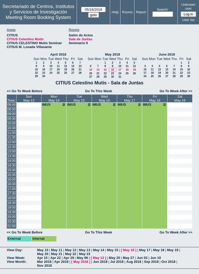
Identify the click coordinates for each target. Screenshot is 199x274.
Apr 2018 (61, 262)
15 (36, 69)
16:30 (11, 184)
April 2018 (58, 54)
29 (36, 76)
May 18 (158, 250)
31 (119, 76)
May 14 (98, 250)
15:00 (11, 170)
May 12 (70, 250)
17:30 (11, 193)
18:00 (11, 198)
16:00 (11, 179)
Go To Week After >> (176, 91)
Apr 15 (42, 258)
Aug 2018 (133, 262)
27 (72, 72)
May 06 (82, 258)
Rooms (127, 12)
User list (188, 20)
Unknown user (188, 6)
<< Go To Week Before (24, 91)
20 (72, 69)
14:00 (11, 161)
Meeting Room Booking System (38, 17)
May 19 (172, 250)
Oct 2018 (168, 262)
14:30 (11, 165)
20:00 (11, 217)
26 (65, 72)
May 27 (128, 258)
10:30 (11, 128)
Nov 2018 (44, 266)
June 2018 (167, 54)
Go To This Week (98, 91)
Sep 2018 (151, 262)
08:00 (11, 104)
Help (115, 12)
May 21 (56, 254)
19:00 (11, 207)
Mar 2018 (44, 262)
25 (58, 72)
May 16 (128, 250)
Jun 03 (142, 258)
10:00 (11, 123)
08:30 (11, 109)
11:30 (11, 137)
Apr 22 (55, 258)
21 (80, 69)
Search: (163, 9)
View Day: (15, 250)
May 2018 (112, 54)
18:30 (11, 203)
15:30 (11, 175)
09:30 (11, 119)
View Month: (16, 262)
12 (65, 66)
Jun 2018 (100, 262)
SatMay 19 (180, 98)
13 (72, 66)
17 (50, 69)
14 (80, 66)
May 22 (70, 254)
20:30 (11, 221)
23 (43, 72)
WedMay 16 (104, 98)
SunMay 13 (28, 98)
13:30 (11, 156)
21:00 (11, 226)
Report (141, 12)
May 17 (144, 250)
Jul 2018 (116, 262)
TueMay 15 (79, 98)
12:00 (11, 142)
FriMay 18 (154, 98)
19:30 (11, 212)
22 (36, 72)
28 (80, 72)
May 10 (42, 250)
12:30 (11, 147)
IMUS (54, 105)
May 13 (84, 250)
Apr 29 (68, 258)
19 (65, 69)
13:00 (11, 151)
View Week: (16, 258)
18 (58, 69)
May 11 (56, 250)
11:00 (11, 133)
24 (50, 72)
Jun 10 (155, 258)
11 (58, 66)
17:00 (11, 189)
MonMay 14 (54, 98)
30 (43, 76)
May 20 (42, 254)
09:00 (11, 114)
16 (43, 69)
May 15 (112, 250)
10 (50, 66)
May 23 (84, 254)
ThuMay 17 (129, 98)
